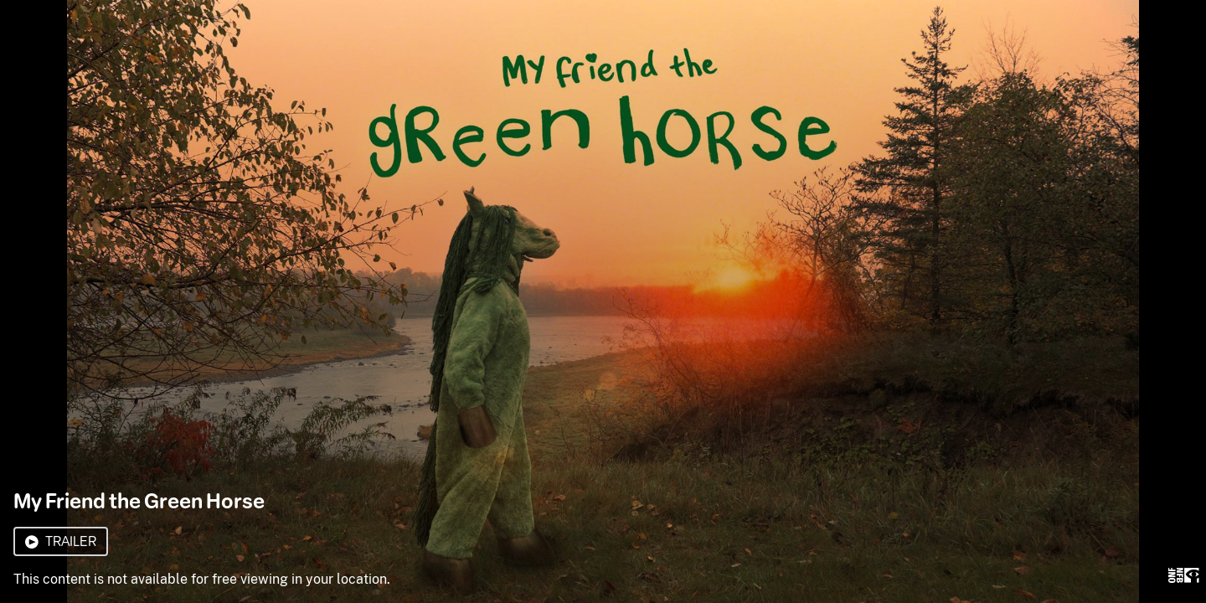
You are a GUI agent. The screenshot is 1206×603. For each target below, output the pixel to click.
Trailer (60, 541)
